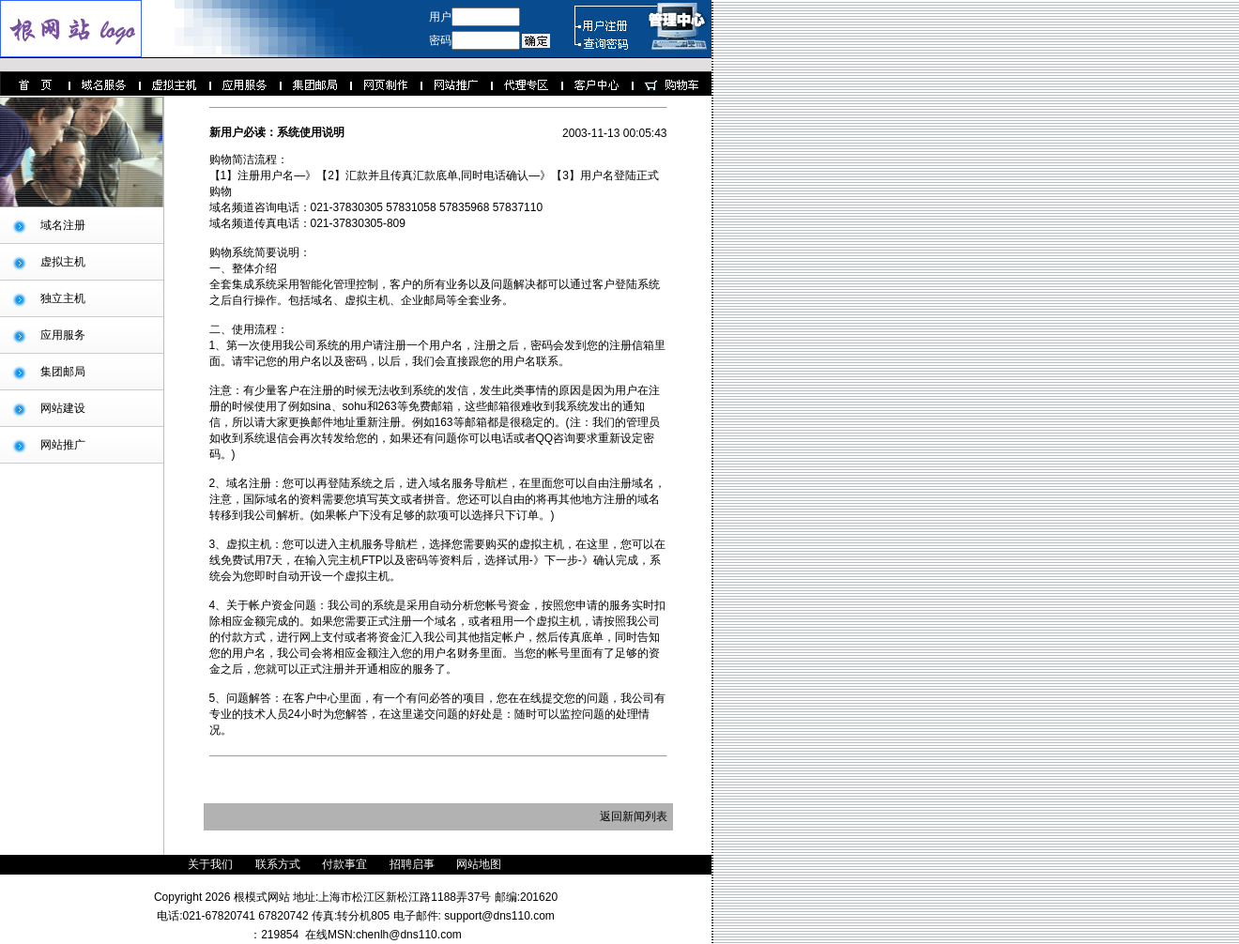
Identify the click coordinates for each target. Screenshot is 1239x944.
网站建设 (62, 408)
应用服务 (62, 335)
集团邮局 (62, 371)
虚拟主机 (62, 261)
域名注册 (62, 225)
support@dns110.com (498, 915)
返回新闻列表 (633, 816)
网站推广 (62, 444)
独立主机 (62, 298)
